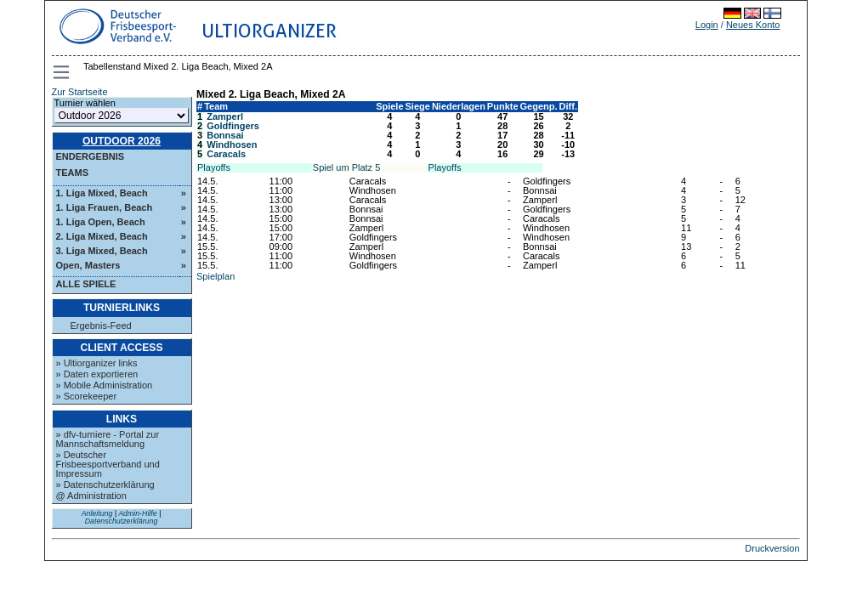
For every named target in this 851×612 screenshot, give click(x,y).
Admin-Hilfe (137, 513)
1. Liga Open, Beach (100, 222)
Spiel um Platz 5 (346, 167)
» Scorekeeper (86, 396)
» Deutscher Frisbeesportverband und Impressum (108, 464)
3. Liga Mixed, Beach (102, 251)
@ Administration (91, 495)
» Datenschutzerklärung (105, 484)
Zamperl (225, 116)
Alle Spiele (86, 284)
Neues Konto (753, 25)
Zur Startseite (80, 92)
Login (706, 25)
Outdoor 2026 (121, 141)
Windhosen (232, 144)
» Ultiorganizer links (97, 363)
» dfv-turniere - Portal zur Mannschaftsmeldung (108, 439)
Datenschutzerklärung (121, 521)
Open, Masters (88, 265)
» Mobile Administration (104, 385)
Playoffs (213, 167)
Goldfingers (233, 126)
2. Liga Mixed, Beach (102, 236)
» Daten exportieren (97, 374)
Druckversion (772, 548)
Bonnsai (225, 135)
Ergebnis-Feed (101, 326)
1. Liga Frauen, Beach (104, 207)
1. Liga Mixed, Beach (102, 193)
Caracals (226, 154)
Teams (72, 172)
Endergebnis (90, 156)
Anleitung (97, 513)
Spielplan (215, 276)
